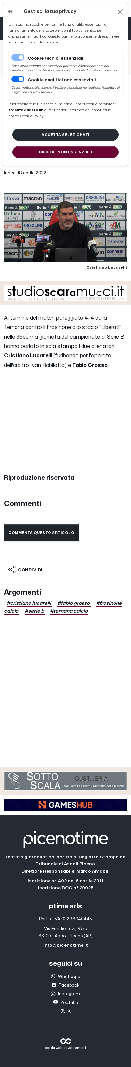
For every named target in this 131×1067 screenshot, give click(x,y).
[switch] (17, 79)
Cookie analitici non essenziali (62, 80)
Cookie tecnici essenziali (55, 58)
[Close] (120, 12)
